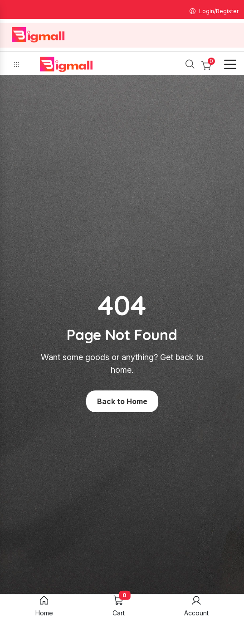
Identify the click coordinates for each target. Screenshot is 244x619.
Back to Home (122, 401)
